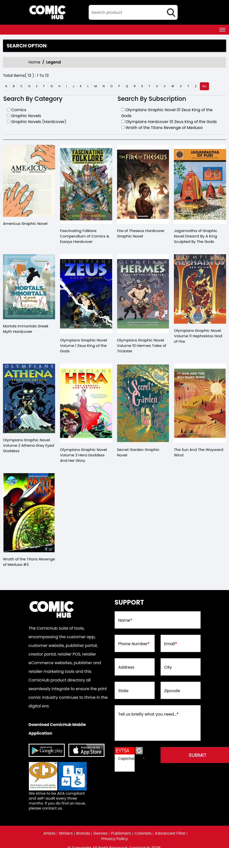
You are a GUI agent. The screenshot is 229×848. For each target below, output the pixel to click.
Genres (100, 833)
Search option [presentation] (27, 46)
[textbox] (133, 12)
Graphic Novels (26, 116)
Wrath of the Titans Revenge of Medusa (164, 127)
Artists (49, 833)
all (204, 86)
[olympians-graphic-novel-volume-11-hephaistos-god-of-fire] (200, 289)
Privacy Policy (114, 839)
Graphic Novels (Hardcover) (38, 122)
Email (170, 644)
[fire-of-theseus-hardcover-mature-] (143, 184)
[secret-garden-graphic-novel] (143, 403)
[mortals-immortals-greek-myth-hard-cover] (29, 286)
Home (35, 62)
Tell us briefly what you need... (148, 714)
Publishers (121, 833)
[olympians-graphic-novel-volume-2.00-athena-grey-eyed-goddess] (29, 398)
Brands (83, 833)
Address (126, 667)
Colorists (142, 833)
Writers (66, 833)
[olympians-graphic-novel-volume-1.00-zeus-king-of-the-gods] (86, 293)
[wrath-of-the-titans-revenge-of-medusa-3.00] (29, 512)
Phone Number (134, 644)
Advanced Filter (170, 833)
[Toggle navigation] (222, 29)
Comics (18, 110)
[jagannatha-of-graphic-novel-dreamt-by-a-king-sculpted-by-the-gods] (200, 184)
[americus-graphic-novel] (29, 181)
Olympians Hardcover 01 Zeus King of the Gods (171, 122)
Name (125, 620)
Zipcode (172, 691)
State (123, 691)
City (168, 667)
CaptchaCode (131, 758)
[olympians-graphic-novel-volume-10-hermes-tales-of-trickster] (143, 293)
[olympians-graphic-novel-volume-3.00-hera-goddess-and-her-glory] (86, 403)
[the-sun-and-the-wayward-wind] (200, 403)
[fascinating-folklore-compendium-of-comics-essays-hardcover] (86, 184)
